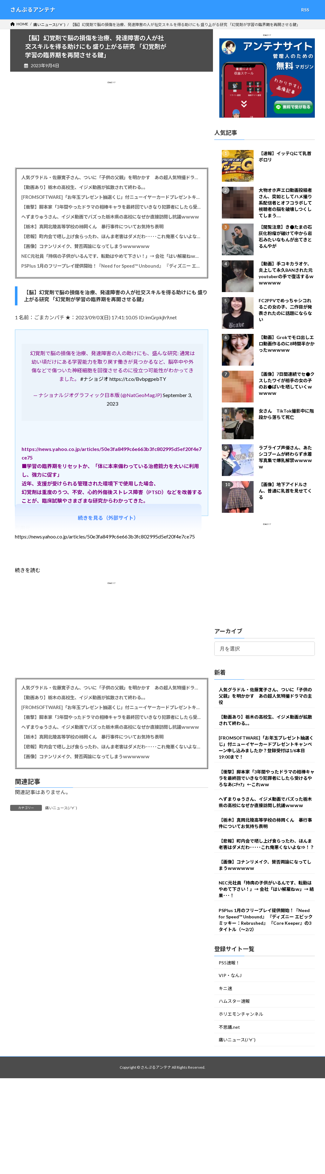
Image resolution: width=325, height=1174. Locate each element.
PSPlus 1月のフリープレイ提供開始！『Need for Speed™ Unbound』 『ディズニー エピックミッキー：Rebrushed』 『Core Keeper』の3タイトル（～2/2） (111, 266)
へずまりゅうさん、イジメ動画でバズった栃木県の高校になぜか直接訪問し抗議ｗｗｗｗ (110, 216)
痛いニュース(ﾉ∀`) (61, 807)
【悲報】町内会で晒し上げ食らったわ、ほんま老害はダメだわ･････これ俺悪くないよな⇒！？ (111, 236)
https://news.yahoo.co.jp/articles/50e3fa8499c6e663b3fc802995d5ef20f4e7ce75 (105, 536)
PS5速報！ (229, 962)
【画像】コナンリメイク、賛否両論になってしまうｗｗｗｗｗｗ (85, 246)
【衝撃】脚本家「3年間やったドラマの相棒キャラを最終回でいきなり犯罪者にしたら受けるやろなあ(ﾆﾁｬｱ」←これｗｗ (111, 207)
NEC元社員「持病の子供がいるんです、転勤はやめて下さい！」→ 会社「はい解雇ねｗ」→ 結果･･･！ (111, 256)
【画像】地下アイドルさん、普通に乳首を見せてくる (285, 491)
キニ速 (225, 988)
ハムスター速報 (234, 1001)
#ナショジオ (94, 379)
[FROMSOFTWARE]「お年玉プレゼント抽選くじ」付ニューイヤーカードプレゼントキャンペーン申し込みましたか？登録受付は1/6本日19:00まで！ (111, 197)
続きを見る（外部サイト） (108, 518)
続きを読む (27, 570)
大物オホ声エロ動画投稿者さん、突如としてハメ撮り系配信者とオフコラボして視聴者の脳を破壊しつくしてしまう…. (285, 203)
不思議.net (229, 1027)
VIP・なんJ (230, 975)
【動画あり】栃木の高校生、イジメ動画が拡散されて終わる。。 (84, 187)
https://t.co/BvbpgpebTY (137, 379)
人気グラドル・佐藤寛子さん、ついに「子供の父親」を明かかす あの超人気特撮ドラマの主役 (111, 177)
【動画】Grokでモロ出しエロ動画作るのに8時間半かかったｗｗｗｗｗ (287, 344)
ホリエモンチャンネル (241, 1014)
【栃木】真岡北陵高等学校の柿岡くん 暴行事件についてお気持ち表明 (92, 226)
